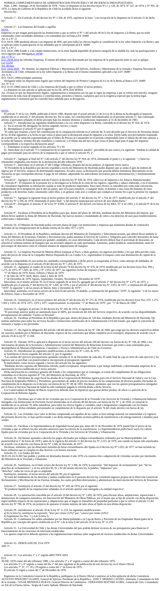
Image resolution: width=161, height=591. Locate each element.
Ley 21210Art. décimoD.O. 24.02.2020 (10, 65)
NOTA (4, 29)
